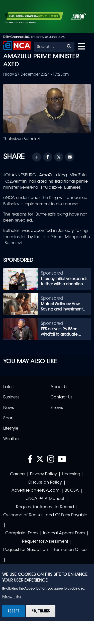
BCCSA (72, 491)
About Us (59, 387)
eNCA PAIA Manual (45, 499)
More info (11, 597)
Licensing (71, 474)
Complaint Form (21, 533)
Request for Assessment (45, 542)
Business (11, 397)
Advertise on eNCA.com (35, 491)
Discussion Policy (45, 483)
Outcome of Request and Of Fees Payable (45, 515)
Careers (17, 474)
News (8, 408)
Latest (9, 387)
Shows (56, 408)
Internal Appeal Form (64, 533)
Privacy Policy (43, 474)
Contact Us (61, 397)
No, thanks (41, 610)
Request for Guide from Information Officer (45, 550)
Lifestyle (10, 429)
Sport (8, 418)
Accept (13, 610)
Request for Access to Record (45, 507)
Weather (11, 439)
